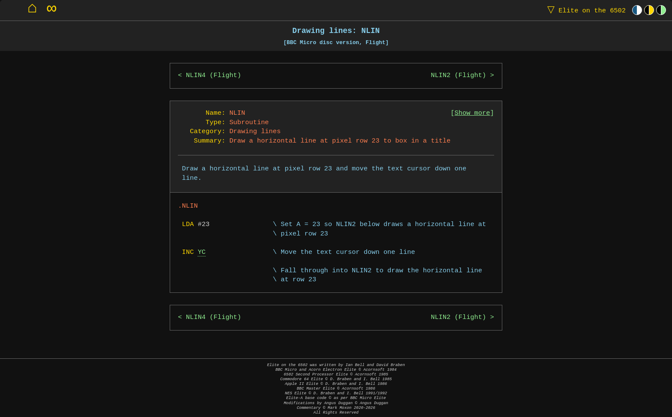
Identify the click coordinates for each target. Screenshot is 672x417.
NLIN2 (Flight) (458, 75)
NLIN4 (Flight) (213, 75)
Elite (584, 10)
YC (201, 252)
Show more (472, 113)
